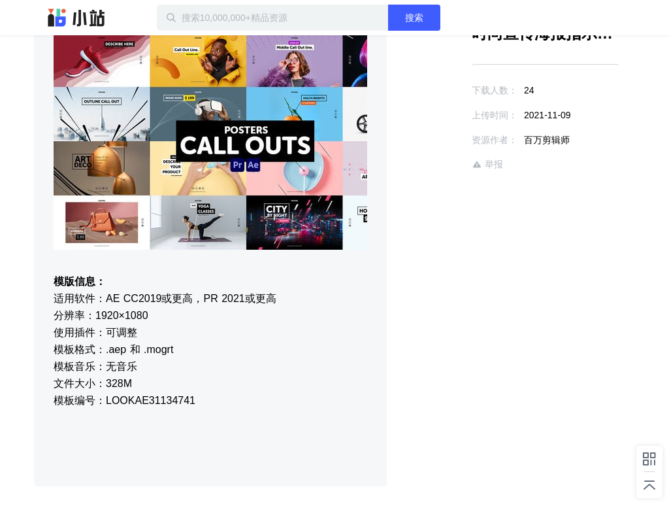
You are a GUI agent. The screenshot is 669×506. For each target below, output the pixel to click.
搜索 (414, 17)
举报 (487, 164)
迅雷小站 (76, 17)
